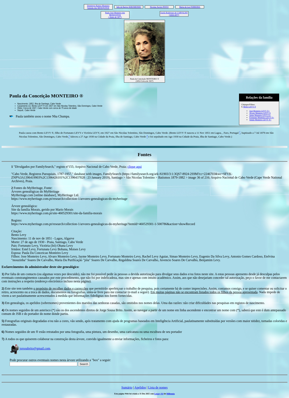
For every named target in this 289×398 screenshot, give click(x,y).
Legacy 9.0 (159, 394)
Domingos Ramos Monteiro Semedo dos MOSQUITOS (98, 7)
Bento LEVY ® (249, 107)
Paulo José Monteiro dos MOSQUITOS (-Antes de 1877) (115, 15)
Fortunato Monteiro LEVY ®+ (261, 117)
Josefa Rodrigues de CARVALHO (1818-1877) (174, 14)
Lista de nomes (158, 387)
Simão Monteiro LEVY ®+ (260, 120)
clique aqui (134, 166)
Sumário (126, 387)
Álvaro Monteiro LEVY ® (260, 113)
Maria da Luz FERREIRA (189, 7)
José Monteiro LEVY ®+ (259, 111)
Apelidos (140, 387)
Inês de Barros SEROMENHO (128, 7)
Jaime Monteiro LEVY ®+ (260, 115)
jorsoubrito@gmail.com (30, 348)
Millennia (170, 394)
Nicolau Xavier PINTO (159, 7)
